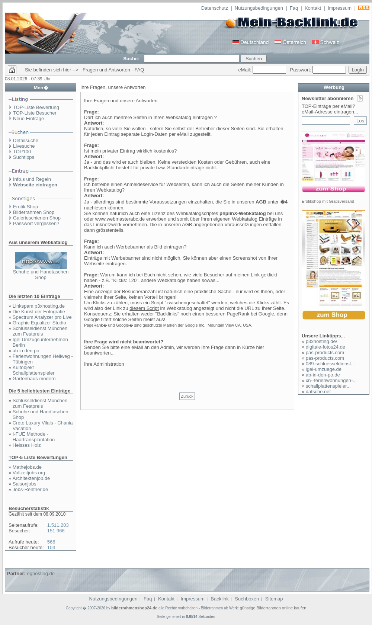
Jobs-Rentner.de (30, 489)
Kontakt (313, 8)
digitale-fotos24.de (325, 347)
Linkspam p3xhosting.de (39, 306)
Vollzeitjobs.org (29, 472)
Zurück (187, 396)
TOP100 (22, 151)
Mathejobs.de (27, 467)
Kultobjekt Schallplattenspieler (34, 370)
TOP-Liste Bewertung (36, 107)
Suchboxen (247, 599)
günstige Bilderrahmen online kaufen (273, 608)
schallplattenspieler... (328, 386)
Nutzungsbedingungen (259, 8)
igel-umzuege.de (323, 369)
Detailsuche (25, 140)
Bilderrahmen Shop (33, 212)
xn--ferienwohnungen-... (331, 380)
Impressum (340, 8)
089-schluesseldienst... (330, 363)
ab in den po (26, 350)
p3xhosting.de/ (321, 341)
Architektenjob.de (31, 478)
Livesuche (24, 146)
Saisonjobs (24, 484)
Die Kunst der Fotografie (39, 311)
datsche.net (318, 391)
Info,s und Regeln (32, 179)
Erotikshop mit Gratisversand (328, 201)
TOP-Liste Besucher (35, 113)
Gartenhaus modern (34, 378)
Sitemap (274, 599)
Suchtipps (23, 157)
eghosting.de (40, 573)
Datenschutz (214, 8)
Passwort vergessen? (36, 223)
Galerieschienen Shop (37, 218)
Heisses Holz (27, 445)
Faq (294, 8)
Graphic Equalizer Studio (39, 323)
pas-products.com (325, 352)
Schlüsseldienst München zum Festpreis (40, 331)
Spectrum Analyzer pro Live (42, 317)
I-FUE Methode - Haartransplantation (34, 436)
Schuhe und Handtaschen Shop (41, 274)
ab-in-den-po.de (323, 375)
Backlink (219, 599)
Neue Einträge (28, 118)
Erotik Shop (25, 206)
